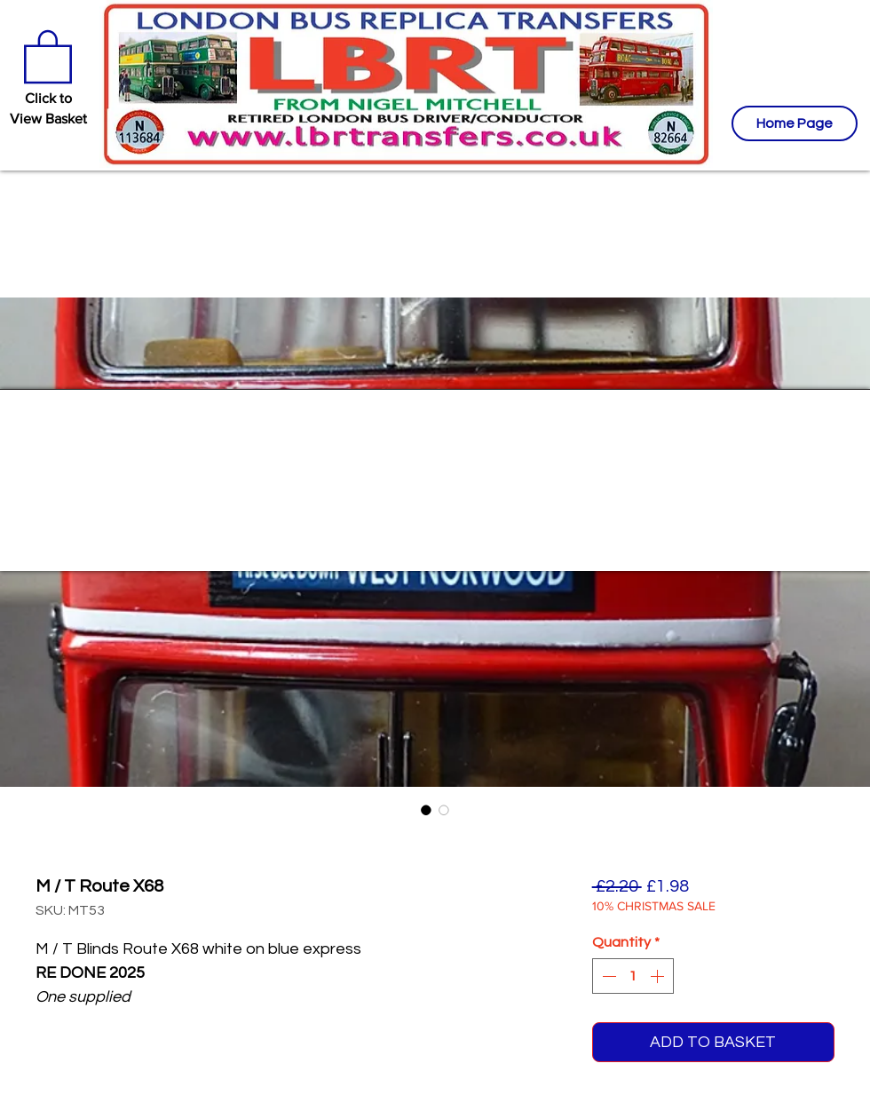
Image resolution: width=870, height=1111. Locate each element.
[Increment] (658, 976)
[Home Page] (795, 123)
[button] (48, 55)
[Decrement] (607, 976)
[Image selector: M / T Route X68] (426, 810)
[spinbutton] (633, 976)
